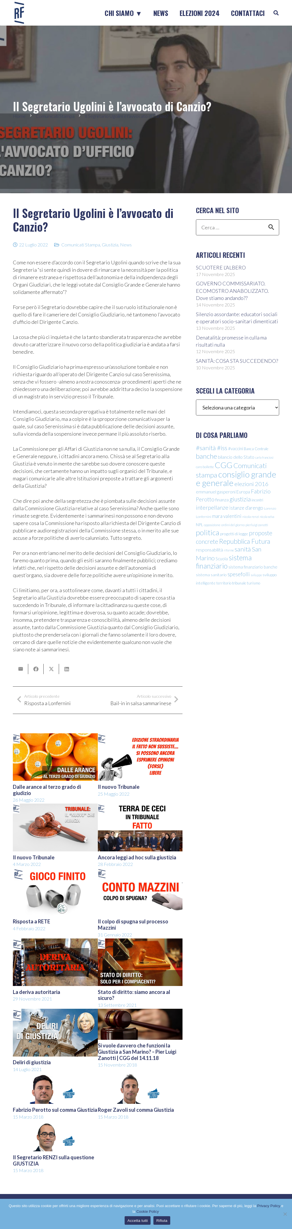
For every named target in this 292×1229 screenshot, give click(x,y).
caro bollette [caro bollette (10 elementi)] (205, 467)
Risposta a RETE (31, 922)
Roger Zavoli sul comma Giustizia (136, 1110)
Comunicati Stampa (80, 244)
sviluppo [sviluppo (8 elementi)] (256, 575)
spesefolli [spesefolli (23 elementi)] (239, 574)
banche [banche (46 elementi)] (206, 456)
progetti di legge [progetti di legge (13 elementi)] (234, 533)
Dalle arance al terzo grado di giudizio (47, 790)
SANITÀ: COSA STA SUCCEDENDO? (237, 361)
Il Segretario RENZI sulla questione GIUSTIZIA (53, 1160)
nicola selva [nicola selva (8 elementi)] (267, 516)
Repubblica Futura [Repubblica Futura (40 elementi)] (244, 541)
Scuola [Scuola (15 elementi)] (222, 558)
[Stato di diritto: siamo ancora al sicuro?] (140, 942)
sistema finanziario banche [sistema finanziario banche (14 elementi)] (252, 566)
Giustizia (110, 244)
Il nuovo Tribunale (118, 787)
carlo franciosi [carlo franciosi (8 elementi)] (264, 457)
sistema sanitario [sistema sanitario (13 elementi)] (211, 574)
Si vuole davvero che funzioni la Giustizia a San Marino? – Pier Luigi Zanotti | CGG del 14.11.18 (137, 1051)
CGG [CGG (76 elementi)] (223, 465)
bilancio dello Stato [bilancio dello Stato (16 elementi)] (236, 457)
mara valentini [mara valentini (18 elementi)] (227, 516)
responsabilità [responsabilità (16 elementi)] (209, 549)
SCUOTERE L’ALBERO (221, 267)
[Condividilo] (36, 669)
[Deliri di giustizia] (55, 1012)
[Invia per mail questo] (20, 669)
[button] (276, 13)
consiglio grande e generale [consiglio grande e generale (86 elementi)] (236, 478)
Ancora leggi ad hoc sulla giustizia (137, 857)
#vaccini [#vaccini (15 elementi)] (235, 448)
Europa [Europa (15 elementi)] (243, 491)
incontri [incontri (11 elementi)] (257, 500)
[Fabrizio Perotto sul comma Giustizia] (55, 1077)
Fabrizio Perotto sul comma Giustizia (55, 1110)
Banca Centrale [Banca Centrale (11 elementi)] (256, 448)
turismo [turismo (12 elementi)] (253, 582)
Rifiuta (161, 1220)
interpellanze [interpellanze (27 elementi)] (212, 507)
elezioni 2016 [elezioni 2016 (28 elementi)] (251, 483)
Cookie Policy (147, 1211)
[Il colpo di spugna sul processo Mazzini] (140, 871)
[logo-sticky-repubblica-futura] (19, 12)
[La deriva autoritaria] (55, 942)
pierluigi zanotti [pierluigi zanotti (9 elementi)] (257, 525)
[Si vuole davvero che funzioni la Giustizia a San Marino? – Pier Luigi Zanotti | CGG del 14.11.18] (140, 1012)
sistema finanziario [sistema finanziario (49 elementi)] (224, 561)
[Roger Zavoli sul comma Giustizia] (140, 1077)
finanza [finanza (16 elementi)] (222, 499)
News (126, 244)
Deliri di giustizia (32, 1062)
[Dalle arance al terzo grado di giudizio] (55, 737)
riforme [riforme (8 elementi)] (229, 550)
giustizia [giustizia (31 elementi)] (240, 499)
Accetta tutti (137, 1220)
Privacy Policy (268, 1206)
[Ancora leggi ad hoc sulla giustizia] (140, 807)
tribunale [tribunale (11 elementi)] (239, 583)
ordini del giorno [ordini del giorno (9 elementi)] (233, 525)
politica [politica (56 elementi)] (207, 532)
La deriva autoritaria (36, 992)
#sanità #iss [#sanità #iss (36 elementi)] (211, 448)
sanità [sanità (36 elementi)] (243, 549)
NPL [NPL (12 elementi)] (199, 524)
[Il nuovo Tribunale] (140, 737)
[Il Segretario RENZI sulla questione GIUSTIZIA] (55, 1124)
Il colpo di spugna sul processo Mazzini (133, 925)
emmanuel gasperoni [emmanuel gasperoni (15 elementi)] (216, 491)
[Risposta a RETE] (55, 871)
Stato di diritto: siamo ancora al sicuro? (134, 995)
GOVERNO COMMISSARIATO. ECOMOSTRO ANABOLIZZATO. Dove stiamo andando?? (232, 290)
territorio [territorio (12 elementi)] (223, 582)
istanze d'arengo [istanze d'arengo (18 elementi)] (246, 508)
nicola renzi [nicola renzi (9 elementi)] (250, 516)
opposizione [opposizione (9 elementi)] (212, 525)
